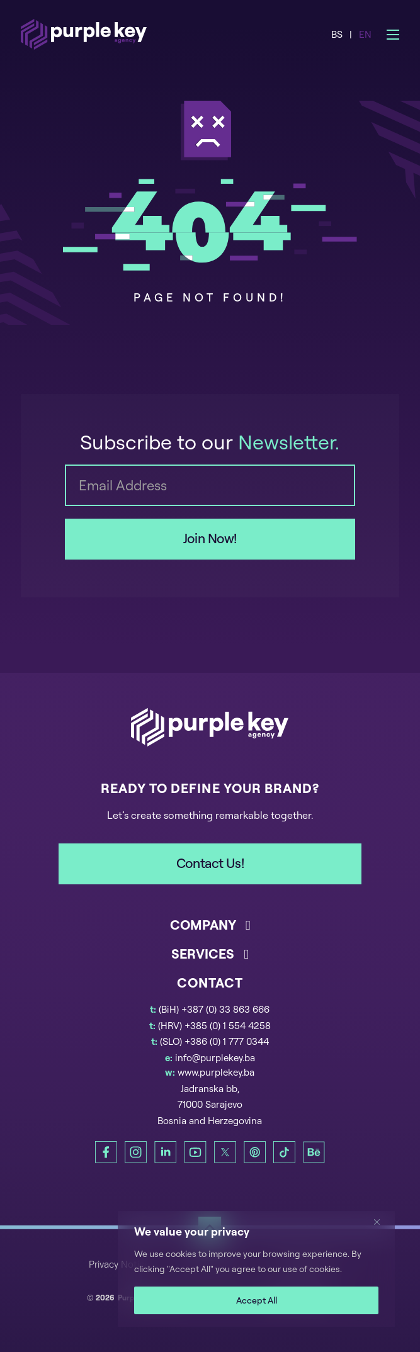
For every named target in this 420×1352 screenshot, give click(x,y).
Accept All (256, 1300)
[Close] (381, 1221)
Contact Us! (210, 863)
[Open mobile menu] (393, 35)
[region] (256, 1269)
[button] (210, 930)
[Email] (210, 485)
